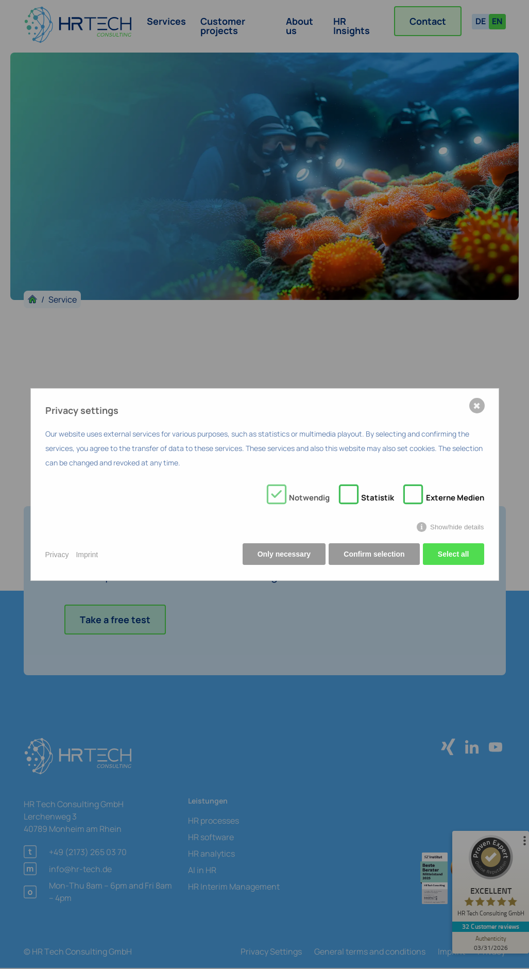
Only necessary (283, 554)
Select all (453, 554)
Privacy (57, 554)
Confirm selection (374, 554)
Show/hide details (457, 527)
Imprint (87, 554)
